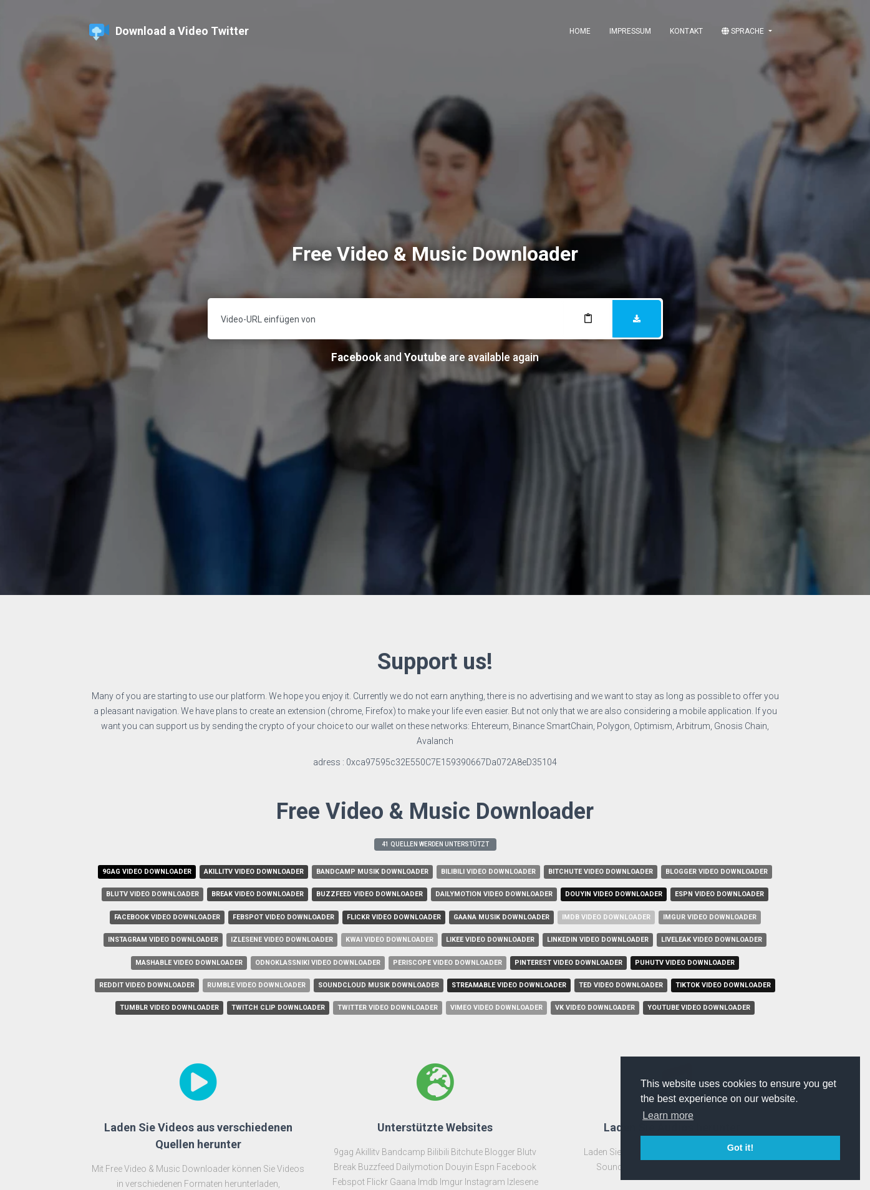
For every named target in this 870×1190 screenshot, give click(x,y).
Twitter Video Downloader (387, 1008)
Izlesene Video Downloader (282, 940)
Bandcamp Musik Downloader (372, 872)
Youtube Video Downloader (698, 1008)
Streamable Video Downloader (509, 985)
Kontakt (686, 31)
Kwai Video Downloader (389, 940)
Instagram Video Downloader (163, 940)
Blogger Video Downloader (716, 872)
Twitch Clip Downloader (278, 1008)
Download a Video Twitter (169, 32)
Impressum (630, 31)
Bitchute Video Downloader (600, 872)
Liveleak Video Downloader (711, 940)
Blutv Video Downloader (152, 894)
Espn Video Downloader (719, 894)
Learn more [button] (668, 1115)
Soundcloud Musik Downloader (378, 985)
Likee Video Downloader (490, 940)
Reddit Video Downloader (147, 985)
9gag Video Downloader (146, 872)
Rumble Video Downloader (256, 985)
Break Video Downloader (257, 894)
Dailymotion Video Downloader (494, 894)
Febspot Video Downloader (283, 917)
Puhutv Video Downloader (685, 963)
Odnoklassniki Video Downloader (317, 963)
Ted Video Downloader (621, 985)
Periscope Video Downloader (447, 963)
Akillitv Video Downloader (254, 872)
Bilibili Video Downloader (488, 872)
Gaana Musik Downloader (501, 917)
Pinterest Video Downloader (568, 963)
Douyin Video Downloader (613, 894)
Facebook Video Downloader (167, 917)
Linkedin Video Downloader (598, 940)
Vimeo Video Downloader (496, 1008)
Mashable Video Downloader (189, 963)
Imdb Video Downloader (606, 917)
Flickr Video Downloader (394, 917)
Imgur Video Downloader (709, 917)
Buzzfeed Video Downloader (369, 894)
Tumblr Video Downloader (169, 1008)
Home (580, 31)
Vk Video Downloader (595, 1008)
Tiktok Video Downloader (723, 985)
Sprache (744, 31)
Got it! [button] (740, 1148)
